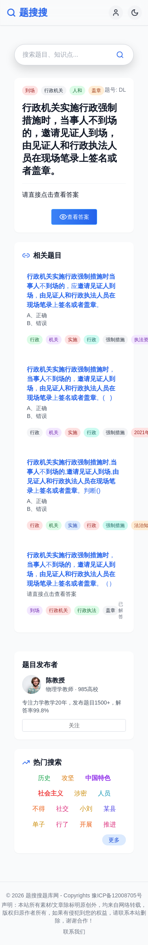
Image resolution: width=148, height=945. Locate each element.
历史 (44, 778)
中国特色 (98, 778)
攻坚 (68, 778)
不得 (38, 808)
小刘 (86, 808)
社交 (62, 808)
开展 (86, 824)
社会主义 (50, 793)
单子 (38, 824)
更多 (114, 840)
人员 (104, 793)
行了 (62, 824)
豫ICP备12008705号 (117, 895)
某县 (109, 808)
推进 (109, 824)
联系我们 (74, 931)
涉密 (80, 793)
